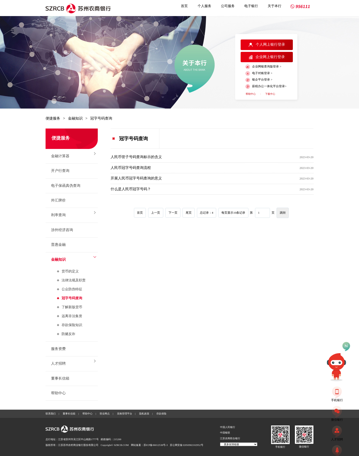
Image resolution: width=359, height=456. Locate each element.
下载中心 (270, 93)
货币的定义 (70, 271)
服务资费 (58, 349)
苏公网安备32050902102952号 (186, 445)
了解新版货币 (72, 307)
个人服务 (204, 6)
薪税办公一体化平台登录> (266, 86)
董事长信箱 (60, 378)
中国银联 (225, 432)
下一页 (173, 212)
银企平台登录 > (259, 80)
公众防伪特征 (72, 289)
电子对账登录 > (259, 73)
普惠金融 (58, 245)
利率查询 (58, 215)
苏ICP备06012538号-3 (156, 445)
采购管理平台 (124, 413)
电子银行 (251, 6)
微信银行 (304, 446)
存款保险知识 (72, 325)
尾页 (189, 212)
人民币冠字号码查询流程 (131, 168)
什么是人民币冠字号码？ (131, 189)
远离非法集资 (72, 316)
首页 (184, 6)
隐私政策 (144, 413)
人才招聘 (58, 363)
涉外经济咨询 (62, 230)
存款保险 (161, 413)
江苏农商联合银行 (230, 438)
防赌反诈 (68, 334)
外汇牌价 (58, 200)
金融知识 (75, 118)
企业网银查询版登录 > (263, 67)
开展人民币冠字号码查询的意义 (136, 178)
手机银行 (280, 446)
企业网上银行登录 (267, 57)
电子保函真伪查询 (65, 186)
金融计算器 (60, 156)
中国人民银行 (227, 427)
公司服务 (228, 6)
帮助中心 (251, 93)
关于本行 (274, 6)
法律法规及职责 (74, 280)
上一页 (155, 212)
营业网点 (105, 413)
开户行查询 (60, 171)
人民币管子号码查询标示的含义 (136, 157)
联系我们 (51, 413)
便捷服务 (53, 118)
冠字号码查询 (101, 118)
